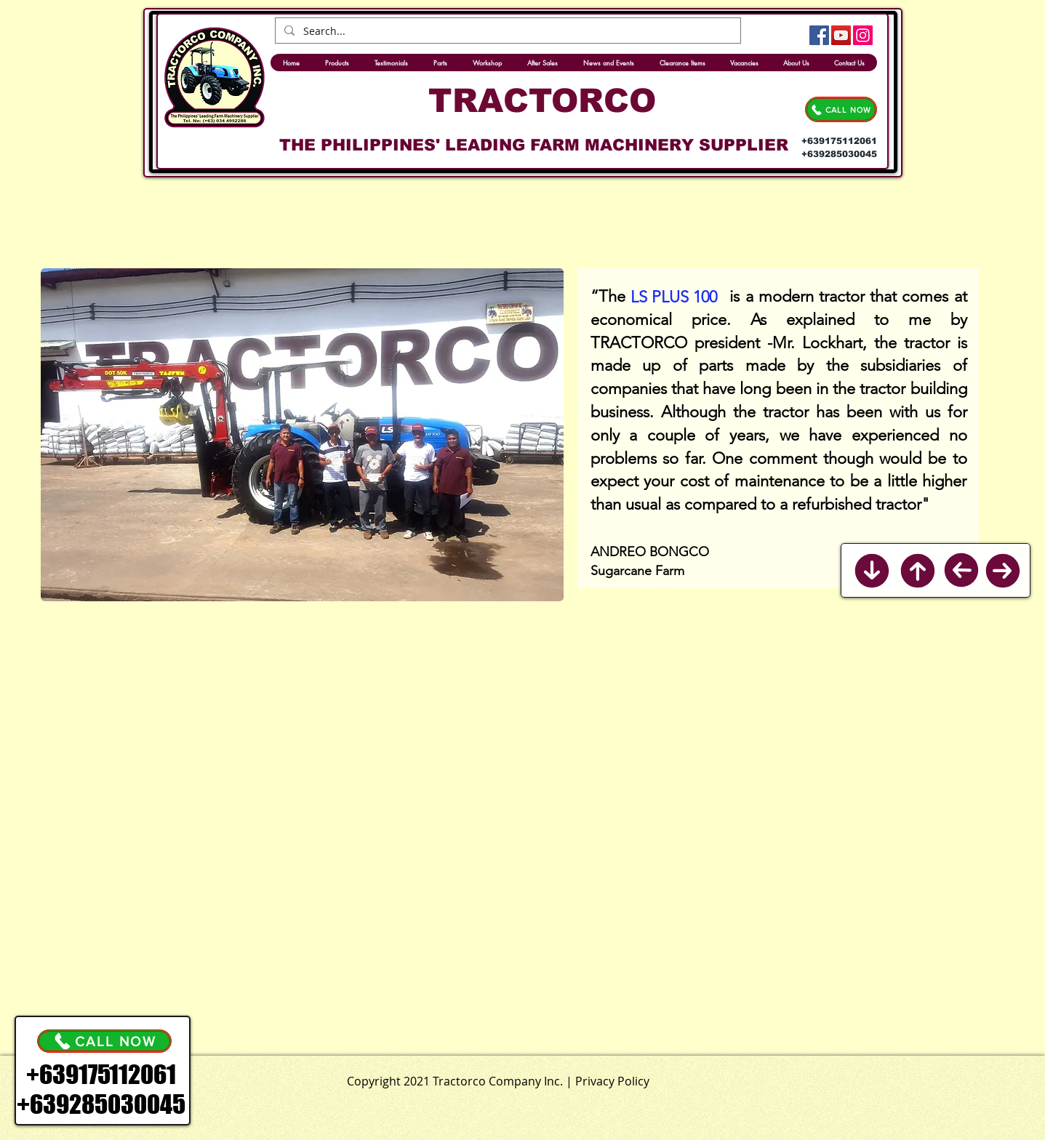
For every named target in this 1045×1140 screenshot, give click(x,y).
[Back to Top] (917, 570)
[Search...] (506, 31)
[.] (556, 1078)
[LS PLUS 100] (674, 297)
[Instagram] (863, 35)
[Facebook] (819, 35)
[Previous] (961, 570)
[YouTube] (841, 35)
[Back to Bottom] (871, 570)
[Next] (1003, 570)
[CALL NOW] (841, 109)
